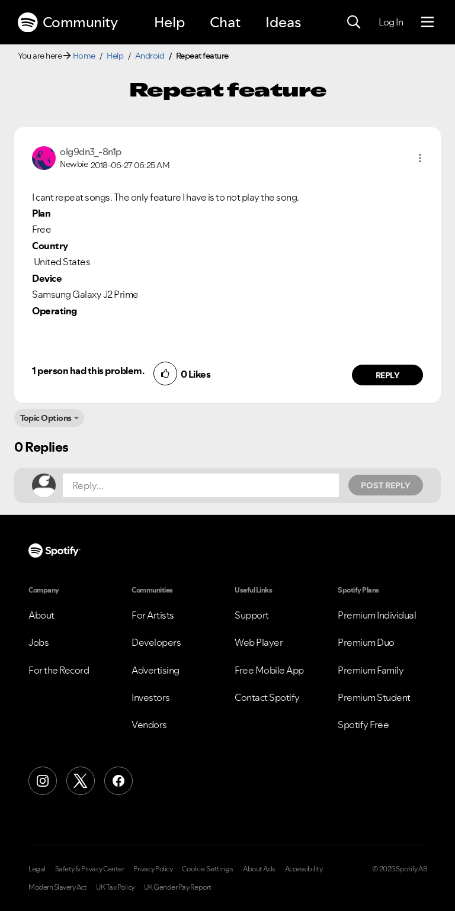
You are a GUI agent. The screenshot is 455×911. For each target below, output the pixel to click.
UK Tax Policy (115, 887)
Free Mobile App (269, 670)
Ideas (283, 22)
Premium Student (374, 697)
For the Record (58, 670)
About (41, 615)
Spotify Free (363, 724)
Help (169, 22)
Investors (151, 697)
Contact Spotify (267, 697)
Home (84, 56)
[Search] (354, 22)
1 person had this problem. (88, 370)
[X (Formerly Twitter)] (80, 781)
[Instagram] (42, 781)
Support (252, 615)
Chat (225, 22)
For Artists (153, 615)
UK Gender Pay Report (178, 887)
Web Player (259, 642)
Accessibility (304, 869)
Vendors (149, 724)
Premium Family (370, 670)
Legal (37, 869)
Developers (156, 642)
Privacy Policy (152, 869)
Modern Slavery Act (57, 887)
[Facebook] (118, 781)
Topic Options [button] (46, 418)
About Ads (259, 869)
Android (150, 56)
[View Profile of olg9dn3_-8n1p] (90, 151)
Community (67, 22)
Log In (391, 21)
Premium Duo (366, 642)
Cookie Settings (207, 869)
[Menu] (427, 22)
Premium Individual (377, 615)
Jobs (38, 642)
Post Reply (386, 485)
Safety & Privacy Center (89, 869)
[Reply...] (201, 485)
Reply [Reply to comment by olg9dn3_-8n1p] (388, 375)
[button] (420, 158)
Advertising (156, 670)
